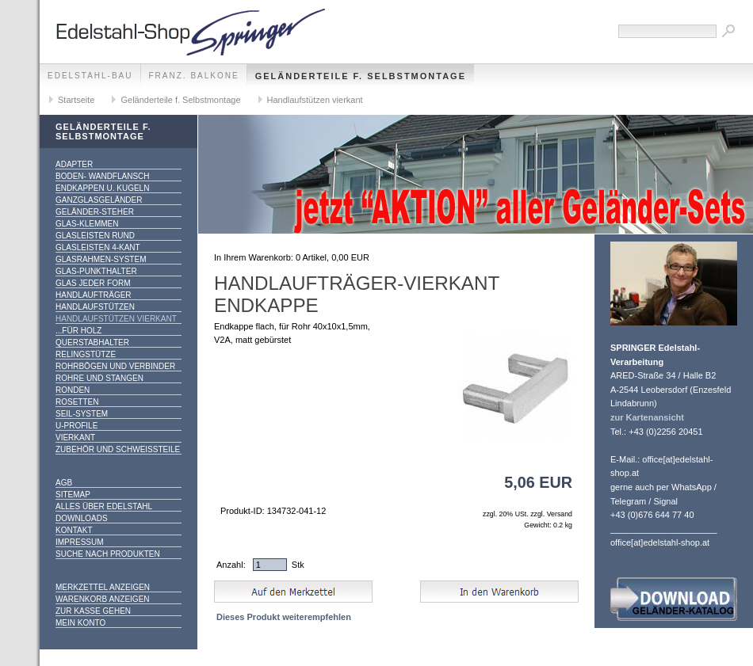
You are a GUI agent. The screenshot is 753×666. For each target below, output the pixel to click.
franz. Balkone (194, 75)
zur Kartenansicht (647, 417)
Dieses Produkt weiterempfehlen (283, 617)
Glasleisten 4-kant (97, 247)
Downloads (81, 518)
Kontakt (73, 530)
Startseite (76, 100)
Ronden (72, 390)
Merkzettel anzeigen (102, 587)
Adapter (74, 164)
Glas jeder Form (92, 283)
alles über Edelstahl (103, 506)
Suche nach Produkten (107, 554)
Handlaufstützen (95, 307)
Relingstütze (85, 354)
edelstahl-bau (90, 75)
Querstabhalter (92, 342)
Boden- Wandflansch (102, 176)
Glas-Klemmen (86, 223)
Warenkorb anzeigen (102, 599)
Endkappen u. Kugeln (102, 188)
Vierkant (75, 437)
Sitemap (72, 494)
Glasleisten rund (95, 235)
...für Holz (78, 330)
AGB (63, 482)
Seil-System (81, 413)
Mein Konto (80, 622)
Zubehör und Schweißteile (117, 449)
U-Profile (76, 425)
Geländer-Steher (94, 211)
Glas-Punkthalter (96, 271)
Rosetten (76, 402)
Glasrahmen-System (100, 259)
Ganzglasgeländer (98, 200)
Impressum (79, 542)
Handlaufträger (93, 295)
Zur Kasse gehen (93, 611)
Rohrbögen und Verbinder (115, 366)
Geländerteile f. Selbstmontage (360, 76)
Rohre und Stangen (99, 378)
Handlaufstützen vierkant (315, 100)
